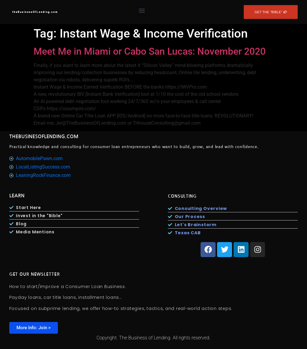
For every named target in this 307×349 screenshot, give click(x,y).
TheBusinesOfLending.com (44, 136)
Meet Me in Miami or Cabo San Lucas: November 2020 (150, 51)
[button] (142, 11)
